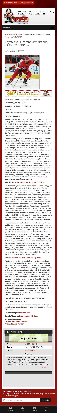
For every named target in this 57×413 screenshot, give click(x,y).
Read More (46, 367)
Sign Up (10, 409)
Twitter (24, 322)
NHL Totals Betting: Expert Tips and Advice (27, 182)
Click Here (8, 309)
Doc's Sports (30, 350)
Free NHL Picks (24, 313)
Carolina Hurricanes (12, 322)
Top (46, 409)
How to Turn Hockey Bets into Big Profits (26, 258)
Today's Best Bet (27, 2)
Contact (34, 409)
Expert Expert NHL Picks (28, 316)
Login (22, 409)
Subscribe (45, 400)
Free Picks (9, 34)
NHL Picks (18, 34)
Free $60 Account (10, 2)
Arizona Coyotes (11, 324)
